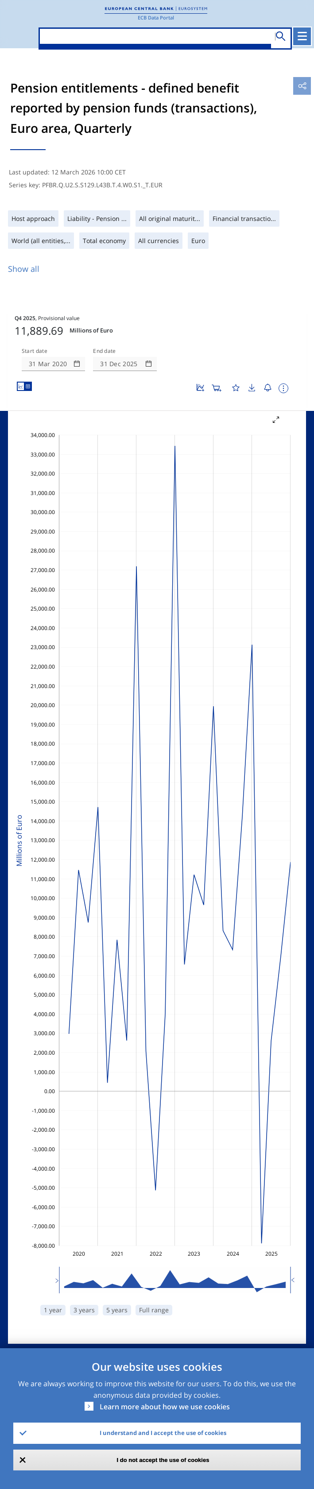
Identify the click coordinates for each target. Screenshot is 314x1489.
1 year (53, 1310)
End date (104, 351)
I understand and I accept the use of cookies (163, 1433)
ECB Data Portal (156, 17)
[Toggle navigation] (302, 36)
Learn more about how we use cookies (165, 1407)
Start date (34, 351)
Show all (23, 268)
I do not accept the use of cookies (163, 1460)
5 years (117, 1310)
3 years (84, 1310)
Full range (154, 1310)
